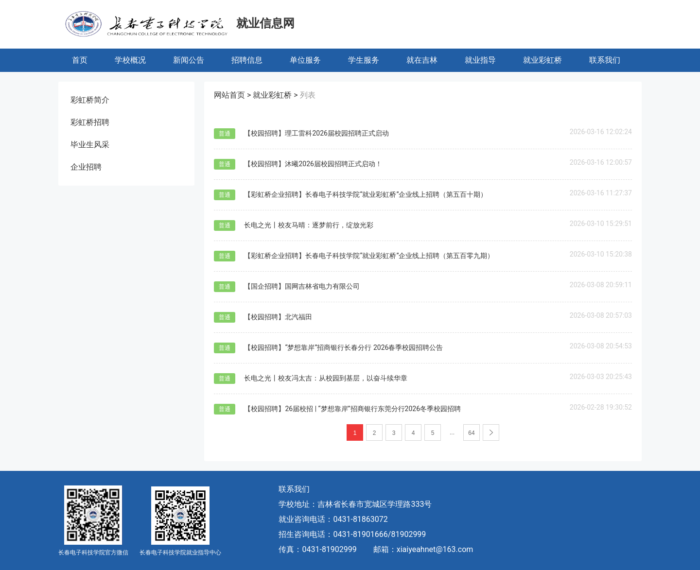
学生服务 (363, 60)
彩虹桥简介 (89, 99)
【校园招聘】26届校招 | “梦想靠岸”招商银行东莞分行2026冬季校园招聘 (352, 409)
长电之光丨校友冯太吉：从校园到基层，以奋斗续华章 (325, 378)
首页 (80, 60)
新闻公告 (188, 60)
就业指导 (480, 60)
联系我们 (604, 60)
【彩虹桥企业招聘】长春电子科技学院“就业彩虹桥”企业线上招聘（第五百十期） (365, 194)
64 (471, 433)
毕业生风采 (89, 144)
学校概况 (130, 60)
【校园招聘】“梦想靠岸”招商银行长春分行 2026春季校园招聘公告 (343, 347)
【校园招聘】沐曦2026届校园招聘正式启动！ (313, 164)
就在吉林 (422, 60)
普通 (224, 133)
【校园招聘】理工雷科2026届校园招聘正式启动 (316, 133)
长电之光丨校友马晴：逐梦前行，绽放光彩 (308, 225)
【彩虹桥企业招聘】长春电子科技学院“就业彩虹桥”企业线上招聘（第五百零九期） (369, 255)
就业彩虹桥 (542, 60)
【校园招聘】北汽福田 (278, 317)
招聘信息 (246, 60)
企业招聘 (86, 167)
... (452, 432)
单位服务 (305, 60)
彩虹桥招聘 (89, 122)
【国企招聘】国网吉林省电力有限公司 (302, 286)
